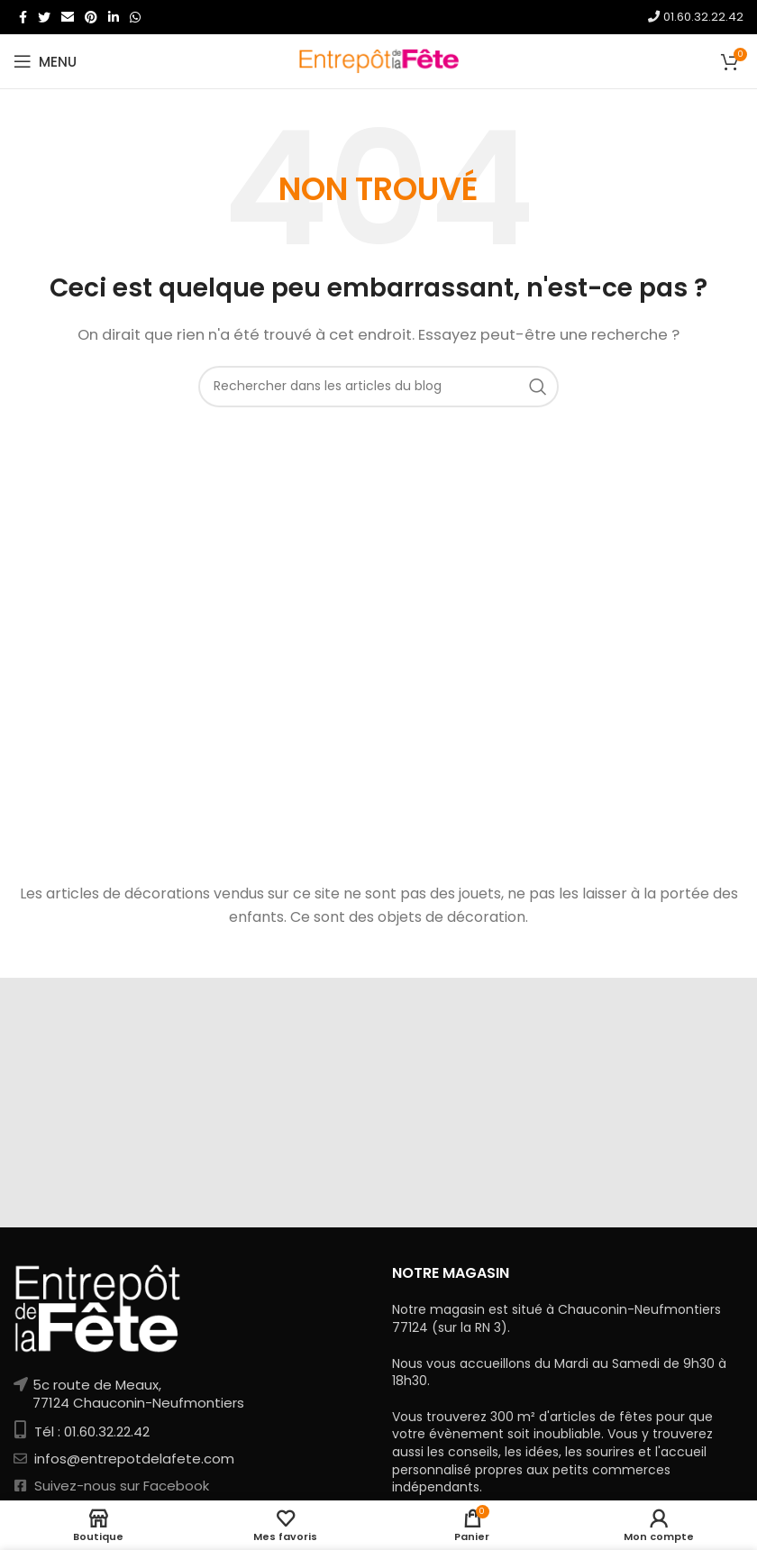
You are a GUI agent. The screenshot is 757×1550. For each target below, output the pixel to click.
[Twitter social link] (44, 17)
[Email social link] (67, 17)
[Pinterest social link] (91, 17)
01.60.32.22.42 (695, 16)
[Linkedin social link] (113, 17)
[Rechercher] (378, 386)
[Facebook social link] (23, 17)
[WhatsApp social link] (135, 17)
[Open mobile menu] (45, 61)
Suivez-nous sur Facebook (120, 1485)
